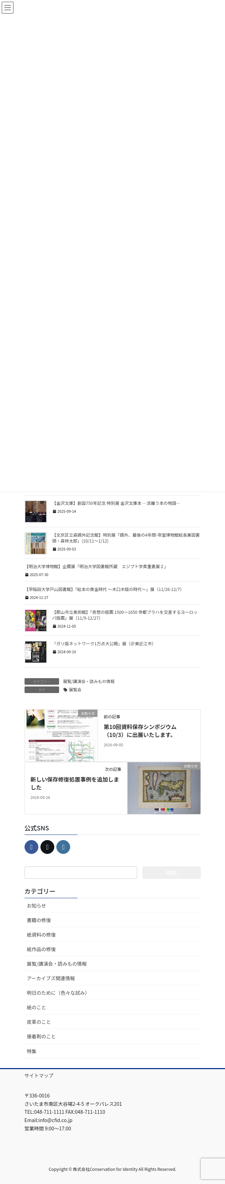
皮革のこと (39, 1021)
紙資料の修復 (41, 934)
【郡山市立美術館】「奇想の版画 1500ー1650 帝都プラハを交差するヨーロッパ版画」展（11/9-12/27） (125, 615)
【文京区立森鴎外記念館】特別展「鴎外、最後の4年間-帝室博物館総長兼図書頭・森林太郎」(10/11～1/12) (126, 538)
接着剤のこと (41, 1036)
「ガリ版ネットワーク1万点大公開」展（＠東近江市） (104, 643)
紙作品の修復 (41, 949)
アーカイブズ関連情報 (51, 978)
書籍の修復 (39, 920)
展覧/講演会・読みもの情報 (89, 681)
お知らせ (36, 905)
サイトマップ (39, 1075)
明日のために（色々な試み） (58, 992)
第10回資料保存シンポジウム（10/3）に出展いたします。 (140, 730)
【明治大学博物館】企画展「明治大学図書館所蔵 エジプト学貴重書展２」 (97, 566)
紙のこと (36, 1007)
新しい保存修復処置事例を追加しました (74, 783)
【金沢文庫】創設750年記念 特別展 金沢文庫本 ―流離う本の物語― (116, 503)
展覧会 (75, 689)
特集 (32, 1051)
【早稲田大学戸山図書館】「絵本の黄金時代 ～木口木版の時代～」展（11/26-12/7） (104, 589)
